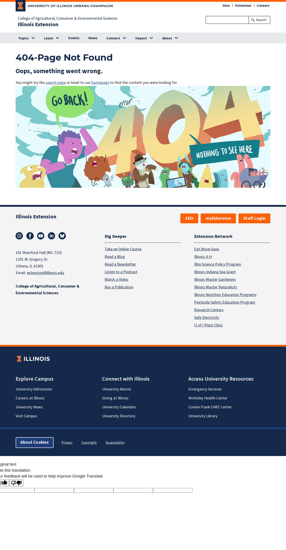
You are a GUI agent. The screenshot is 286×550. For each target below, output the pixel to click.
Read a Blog (115, 257)
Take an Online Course (123, 249)
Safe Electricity (206, 317)
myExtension (218, 218)
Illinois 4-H (203, 257)
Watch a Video (116, 279)
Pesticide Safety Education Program (224, 302)
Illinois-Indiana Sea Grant (215, 272)
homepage (100, 82)
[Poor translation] (16, 483)
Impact (141, 38)
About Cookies (35, 442)
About (167, 38)
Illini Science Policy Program (217, 264)
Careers (263, 5)
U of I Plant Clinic (208, 325)
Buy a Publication (119, 287)
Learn (48, 38)
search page (56, 82)
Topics (23, 38)
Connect (113, 38)
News (92, 38)
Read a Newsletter (120, 264)
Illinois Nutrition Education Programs (225, 295)
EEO (189, 218)
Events (74, 38)
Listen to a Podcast (121, 272)
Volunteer (243, 5)
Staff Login (254, 218)
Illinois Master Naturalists (215, 287)
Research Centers (208, 310)
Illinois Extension (38, 24)
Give (226, 5)
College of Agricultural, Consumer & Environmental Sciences (67, 18)
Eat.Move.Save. (207, 249)
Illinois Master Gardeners (215, 279)
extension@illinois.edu (45, 273)
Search (261, 19)
